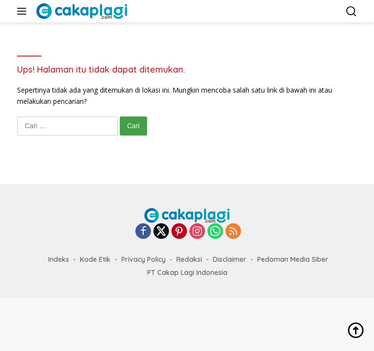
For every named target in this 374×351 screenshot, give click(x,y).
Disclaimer (229, 259)
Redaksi (189, 259)
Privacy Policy (143, 259)
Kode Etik (95, 259)
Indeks (58, 259)
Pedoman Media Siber (292, 259)
